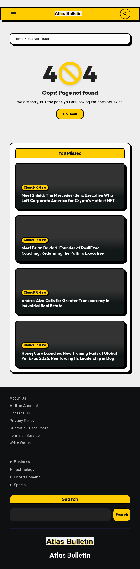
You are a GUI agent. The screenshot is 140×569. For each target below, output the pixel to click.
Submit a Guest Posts (29, 428)
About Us (18, 398)
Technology (24, 469)
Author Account (24, 406)
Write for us (20, 443)
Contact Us (20, 413)
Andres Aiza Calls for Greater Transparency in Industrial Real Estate (65, 303)
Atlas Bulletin (70, 555)
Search (70, 499)
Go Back (70, 114)
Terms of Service (24, 435)
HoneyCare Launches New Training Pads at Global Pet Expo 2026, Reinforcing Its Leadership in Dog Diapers (69, 358)
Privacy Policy (22, 420)
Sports (19, 485)
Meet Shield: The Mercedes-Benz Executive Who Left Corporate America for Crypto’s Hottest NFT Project (68, 200)
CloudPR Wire (35, 187)
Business (22, 462)
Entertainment (27, 477)
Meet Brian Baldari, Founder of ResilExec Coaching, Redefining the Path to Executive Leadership (62, 253)
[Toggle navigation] (13, 14)
